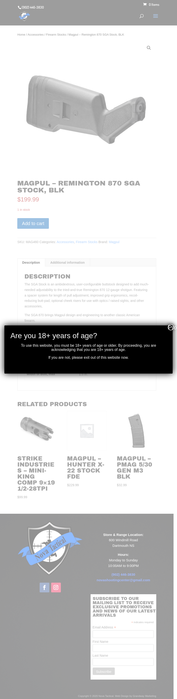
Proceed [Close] (171, 327)
